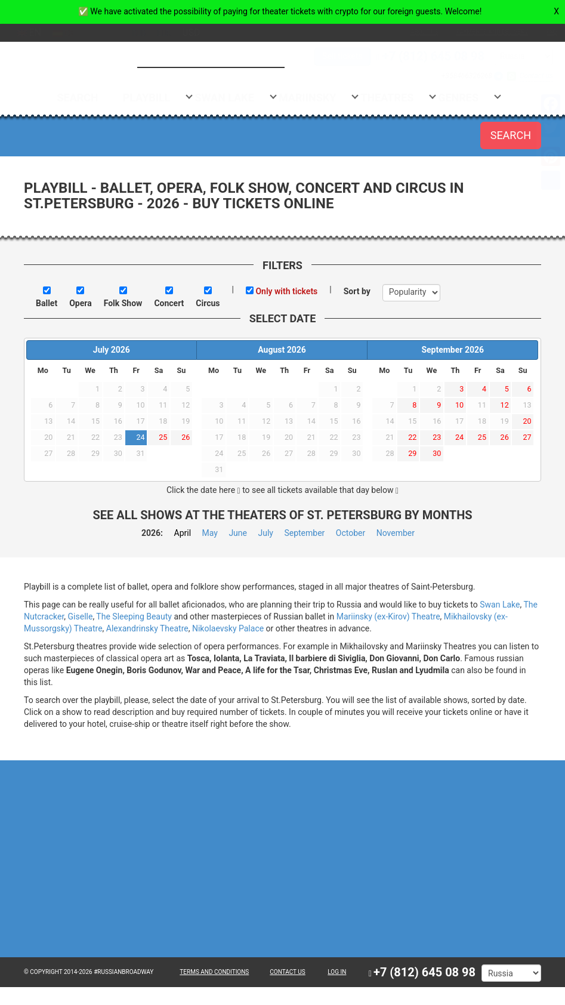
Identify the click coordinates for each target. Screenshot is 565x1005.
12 (505, 404)
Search (89, 97)
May (210, 533)
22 (412, 437)
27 (527, 437)
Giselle (80, 616)
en (41, 32)
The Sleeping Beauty (134, 616)
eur (175, 33)
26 (185, 437)
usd (203, 32)
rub (151, 33)
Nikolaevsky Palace (228, 628)
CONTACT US (287, 972)
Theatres (398, 97)
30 (437, 453)
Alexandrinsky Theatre (147, 628)
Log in (337, 972)
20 (527, 421)
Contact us (524, 76)
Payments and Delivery (480, 32)
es (74, 33)
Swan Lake (235, 97)
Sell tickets (330, 56)
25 (163, 437)
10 (459, 404)
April (183, 533)
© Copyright (43, 972)
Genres (470, 97)
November (395, 533)
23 (437, 437)
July (265, 533)
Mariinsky (319, 97)
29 (412, 453)
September (304, 533)
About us (413, 32)
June (238, 533)
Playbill (159, 97)
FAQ (539, 32)
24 (140, 437)
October (350, 533)
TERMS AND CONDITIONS (214, 972)
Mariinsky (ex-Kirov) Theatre (388, 616)
